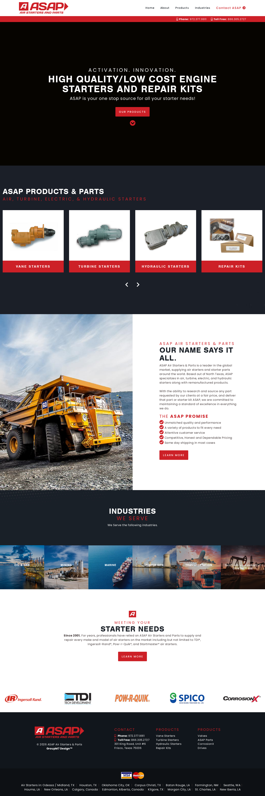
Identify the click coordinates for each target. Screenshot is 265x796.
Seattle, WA (232, 785)
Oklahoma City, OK (116, 785)
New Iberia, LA (230, 789)
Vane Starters (165, 736)
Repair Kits (163, 748)
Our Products (132, 112)
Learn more (174, 455)
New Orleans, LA (56, 789)
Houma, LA (32, 789)
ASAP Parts (205, 740)
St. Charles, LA (205, 789)
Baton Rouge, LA (178, 785)
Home (149, 8)
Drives (202, 748)
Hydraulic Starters (168, 744)
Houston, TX (88, 785)
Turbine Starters (167, 740)
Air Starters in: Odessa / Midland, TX (48, 785)
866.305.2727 (228, 19)
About (164, 8)
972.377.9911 (191, 19)
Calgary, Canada (85, 789)
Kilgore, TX (156, 789)
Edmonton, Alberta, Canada (123, 789)
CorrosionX (206, 744)
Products (182, 8)
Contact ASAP (231, 8)
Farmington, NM (206, 785)
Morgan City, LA (179, 789)
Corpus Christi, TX (148, 785)
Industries (202, 8)
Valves (202, 736)
